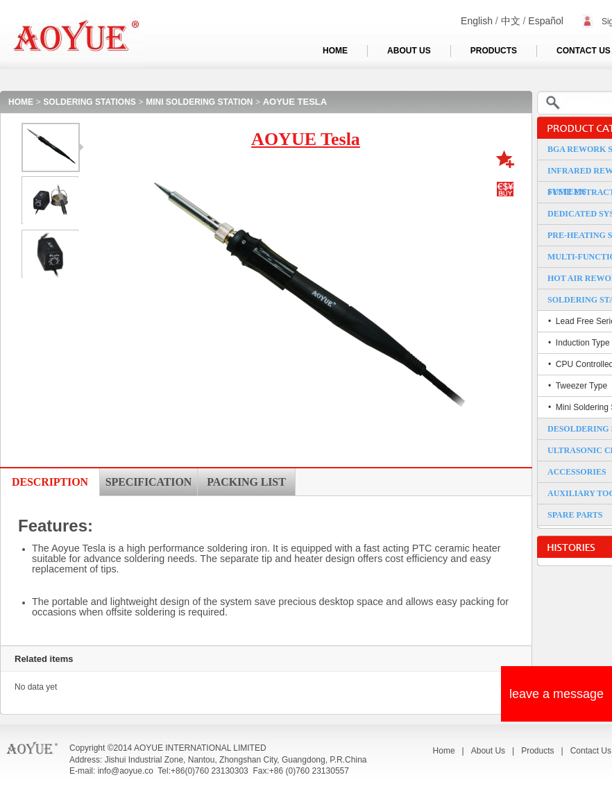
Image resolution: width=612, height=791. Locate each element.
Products (537, 751)
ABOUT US (409, 51)
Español (545, 20)
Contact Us (590, 751)
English (477, 20)
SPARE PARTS (574, 515)
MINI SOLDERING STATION (199, 102)
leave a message (556, 694)
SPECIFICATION (148, 482)
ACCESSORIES (576, 472)
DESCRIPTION (50, 482)
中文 (510, 20)
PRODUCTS (493, 51)
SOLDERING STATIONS (89, 102)
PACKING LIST (246, 482)
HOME (335, 51)
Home (444, 751)
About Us (488, 751)
